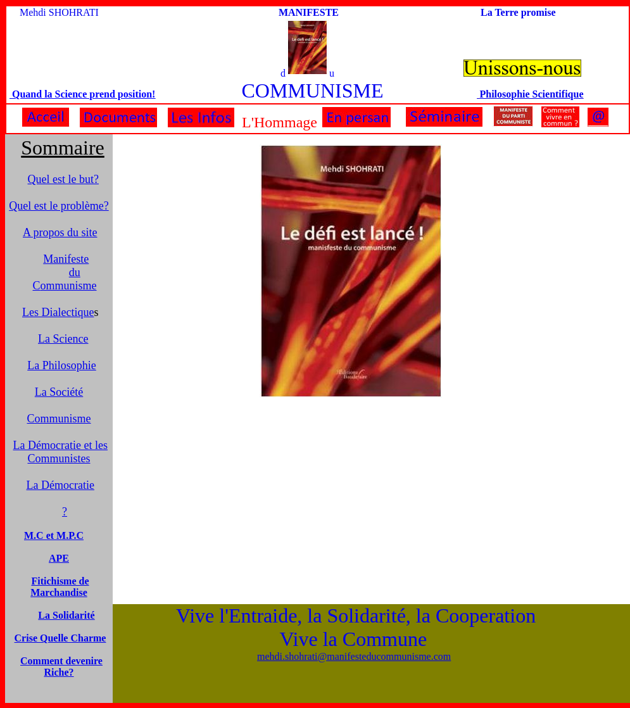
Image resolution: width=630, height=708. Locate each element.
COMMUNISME (312, 90)
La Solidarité (66, 615)
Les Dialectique (58, 312)
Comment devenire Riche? (61, 666)
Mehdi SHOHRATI (59, 12)
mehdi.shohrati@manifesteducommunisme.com (354, 656)
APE (59, 558)
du (74, 272)
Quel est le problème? (58, 205)
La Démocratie (60, 485)
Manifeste (66, 259)
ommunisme (64, 285)
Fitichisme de (60, 581)
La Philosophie (61, 365)
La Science (63, 338)
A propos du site (60, 232)
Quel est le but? (63, 179)
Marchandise (58, 592)
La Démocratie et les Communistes (60, 452)
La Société (59, 392)
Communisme (59, 418)
